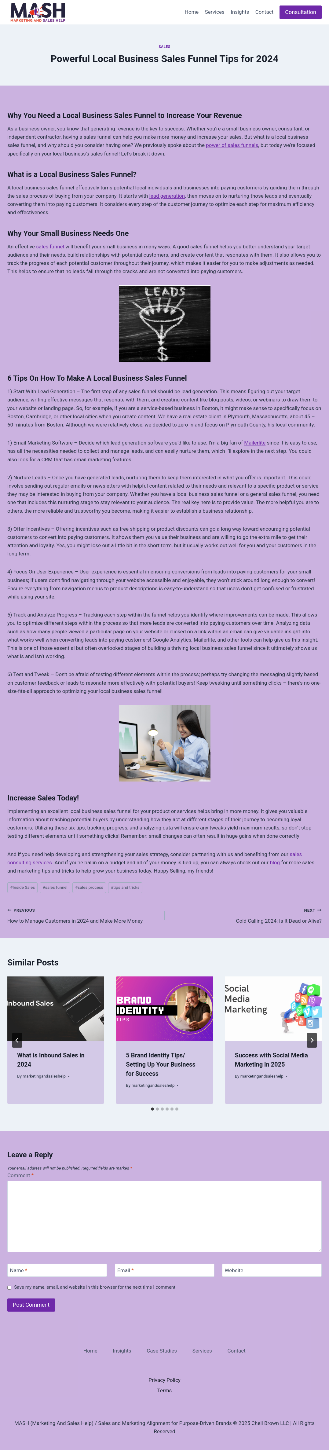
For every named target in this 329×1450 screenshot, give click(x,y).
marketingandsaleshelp (44, 1076)
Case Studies (162, 1351)
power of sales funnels (232, 145)
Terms (164, 1390)
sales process (89, 887)
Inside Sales (22, 887)
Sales (164, 47)
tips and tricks (125, 887)
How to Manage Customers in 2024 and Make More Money (83, 915)
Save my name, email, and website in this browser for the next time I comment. (95, 1287)
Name (18, 1270)
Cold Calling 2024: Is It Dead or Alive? (246, 915)
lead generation (167, 196)
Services (215, 12)
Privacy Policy (164, 1380)
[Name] (57, 1270)
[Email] (164, 1270)
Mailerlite (254, 443)
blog (275, 862)
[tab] (152, 1109)
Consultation (300, 12)
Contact (264, 12)
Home (192, 12)
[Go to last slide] (17, 1040)
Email (125, 1270)
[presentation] (55, 1008)
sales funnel (50, 246)
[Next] (312, 1040)
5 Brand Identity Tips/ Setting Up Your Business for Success (161, 1064)
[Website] (272, 1270)
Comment (20, 1175)
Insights (240, 12)
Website (234, 1270)
